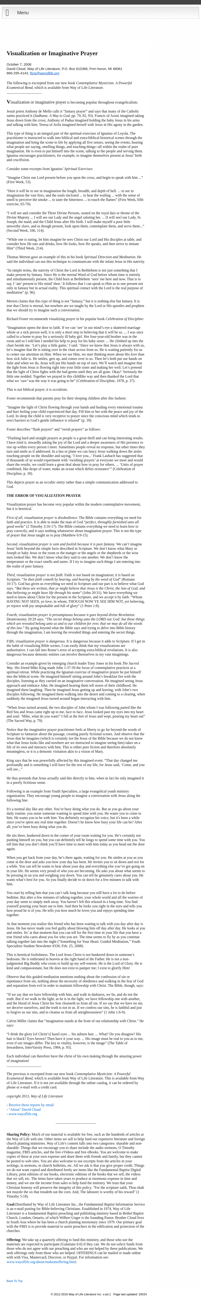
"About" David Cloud (25, 1109)
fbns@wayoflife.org (44, 73)
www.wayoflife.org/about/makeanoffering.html (41, 1262)
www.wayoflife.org (23, 1114)
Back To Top (14, 1281)
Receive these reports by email (31, 1105)
